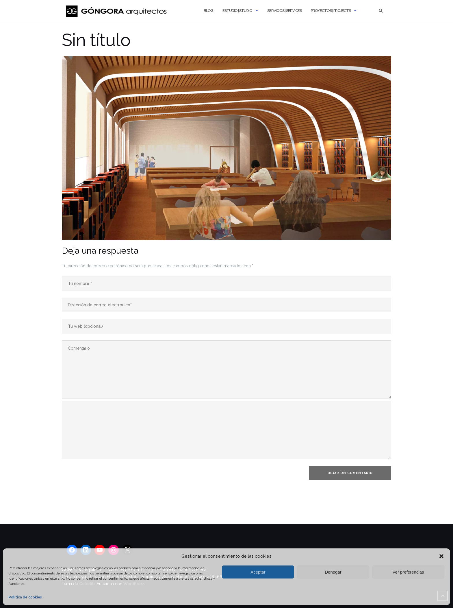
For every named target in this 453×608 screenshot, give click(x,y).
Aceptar (258, 572)
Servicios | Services (284, 10)
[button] (441, 556)
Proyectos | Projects (331, 10)
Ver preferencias (408, 572)
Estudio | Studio (237, 10)
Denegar (333, 572)
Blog (208, 10)
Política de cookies (25, 597)
